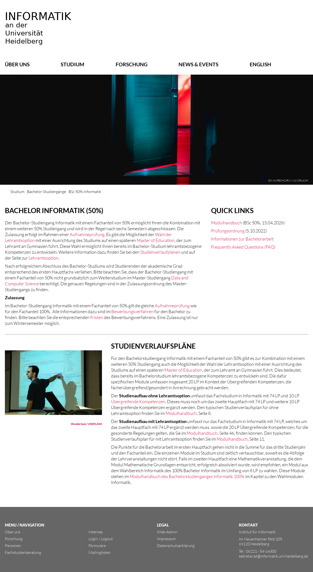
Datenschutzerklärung (176, 545)
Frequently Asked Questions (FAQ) (243, 247)
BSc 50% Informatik (84, 191)
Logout (107, 538)
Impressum (166, 538)
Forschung (131, 64)
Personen (13, 545)
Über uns (17, 64)
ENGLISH (260, 64)
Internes (96, 531)
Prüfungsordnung (228, 230)
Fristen (96, 317)
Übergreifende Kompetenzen (138, 401)
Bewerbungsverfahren (132, 311)
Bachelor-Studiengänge (46, 191)
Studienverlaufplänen (160, 252)
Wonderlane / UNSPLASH (86, 423)
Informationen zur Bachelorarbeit (242, 238)
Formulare (97, 545)
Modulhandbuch (226, 222)
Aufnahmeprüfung (87, 234)
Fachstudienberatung (23, 552)
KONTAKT (248, 525)
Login (93, 538)
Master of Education (156, 240)
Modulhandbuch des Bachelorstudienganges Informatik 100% (187, 476)
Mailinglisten (100, 552)
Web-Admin (167, 531)
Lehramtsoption (43, 258)
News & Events (198, 64)
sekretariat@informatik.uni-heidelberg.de (273, 556)
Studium (72, 64)
